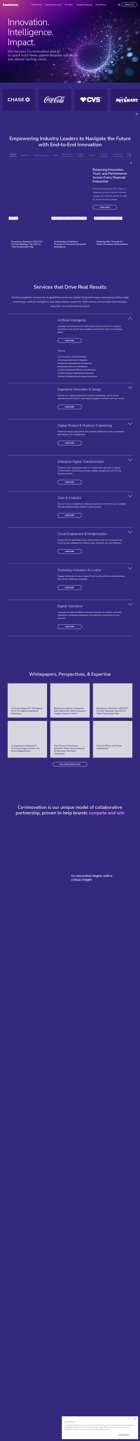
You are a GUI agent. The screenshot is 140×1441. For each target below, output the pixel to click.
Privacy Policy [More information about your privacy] (104, 1430)
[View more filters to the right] (130, 155)
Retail (55, 155)
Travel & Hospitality (104, 155)
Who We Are (101, 5)
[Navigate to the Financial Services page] (105, 207)
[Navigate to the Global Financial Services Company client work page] (70, 233)
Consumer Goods (80, 155)
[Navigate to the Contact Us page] (129, 4)
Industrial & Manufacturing (117, 155)
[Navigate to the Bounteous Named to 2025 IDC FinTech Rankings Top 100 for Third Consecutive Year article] (27, 233)
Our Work (69, 5)
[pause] (131, 163)
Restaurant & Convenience (67, 155)
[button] (33, 1152)
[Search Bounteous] (119, 4)
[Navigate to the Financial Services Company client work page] (112, 233)
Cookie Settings (123, 1436)
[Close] (134, 1419)
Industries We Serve (54, 5)
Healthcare (25, 155)
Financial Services (13, 155)
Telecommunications (41, 155)
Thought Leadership (85, 5)
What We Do (37, 5)
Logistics (91, 155)
